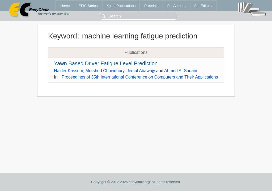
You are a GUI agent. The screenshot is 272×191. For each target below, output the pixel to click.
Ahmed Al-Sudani (180, 70)
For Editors (203, 6)
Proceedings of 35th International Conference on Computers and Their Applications (140, 77)
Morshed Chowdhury (105, 70)
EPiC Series (88, 6)
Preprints (151, 6)
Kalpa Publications (121, 6)
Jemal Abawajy (141, 70)
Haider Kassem (68, 70)
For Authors (176, 6)
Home (65, 6)
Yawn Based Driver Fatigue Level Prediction (106, 63)
